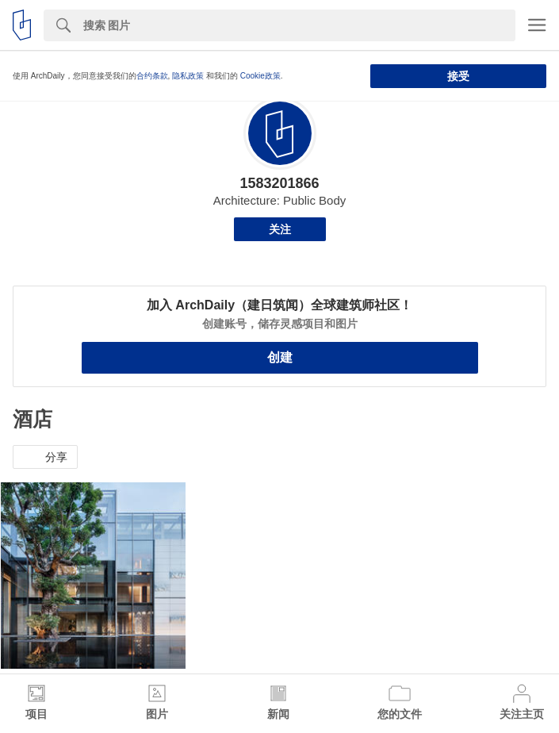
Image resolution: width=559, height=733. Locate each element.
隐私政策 (188, 75)
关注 (280, 229)
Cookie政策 (260, 75)
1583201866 (279, 183)
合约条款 (152, 75)
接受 (458, 76)
